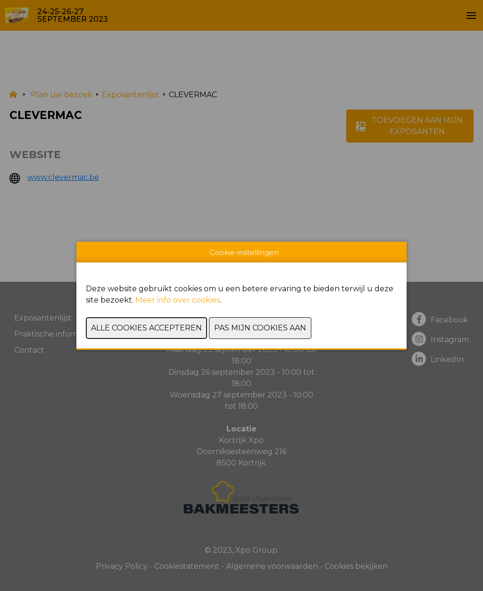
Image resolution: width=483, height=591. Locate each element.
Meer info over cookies (177, 300)
